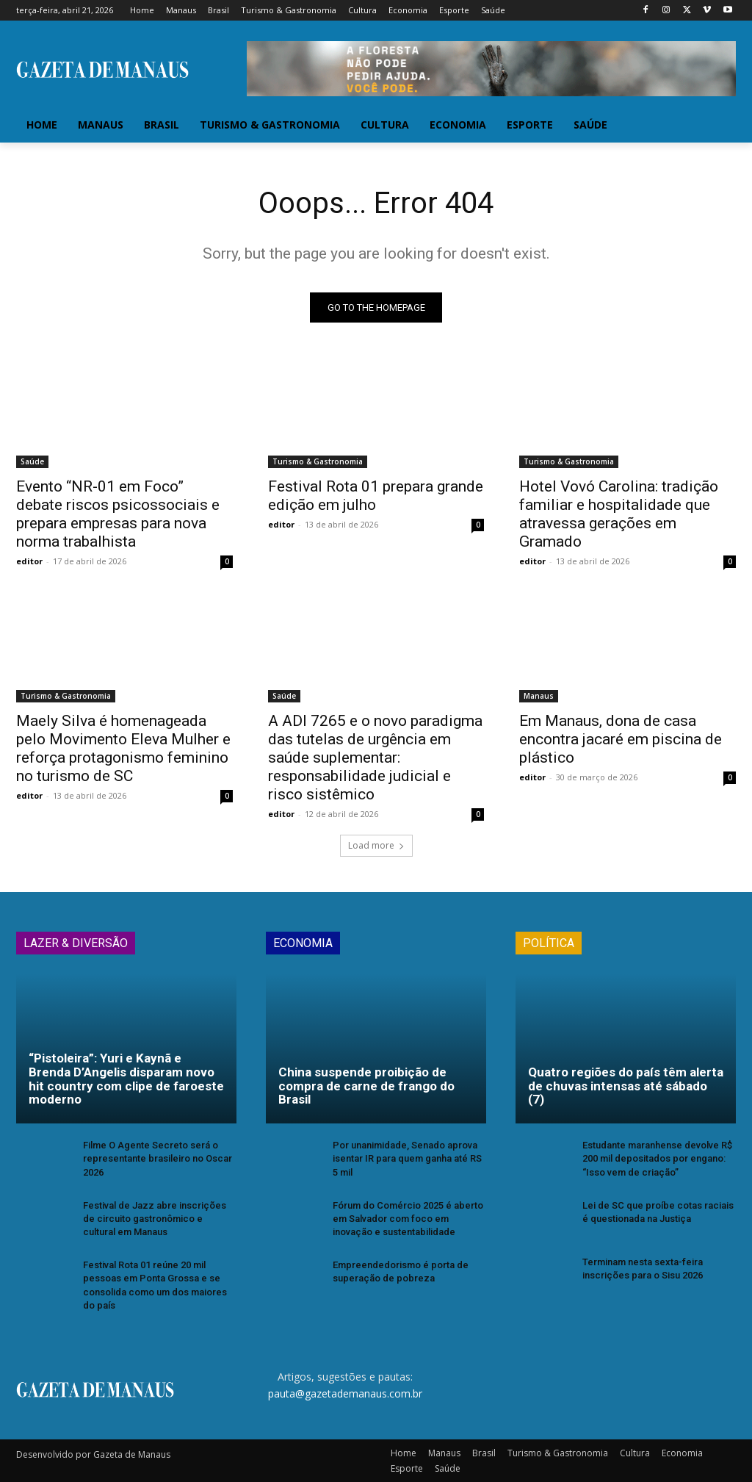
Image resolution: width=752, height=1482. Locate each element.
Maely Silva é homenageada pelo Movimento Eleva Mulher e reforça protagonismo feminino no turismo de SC (123, 747)
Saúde (32, 461)
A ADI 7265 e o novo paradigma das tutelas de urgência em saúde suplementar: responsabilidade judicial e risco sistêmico (375, 756)
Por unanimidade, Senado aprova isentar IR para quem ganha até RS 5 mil (407, 1158)
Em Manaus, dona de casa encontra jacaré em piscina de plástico (620, 738)
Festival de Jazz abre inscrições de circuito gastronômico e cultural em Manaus (154, 1218)
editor (29, 560)
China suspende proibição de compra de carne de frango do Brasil (366, 1086)
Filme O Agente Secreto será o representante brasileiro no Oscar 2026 (157, 1158)
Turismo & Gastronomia (317, 461)
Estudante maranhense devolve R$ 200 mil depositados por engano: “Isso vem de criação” (657, 1158)
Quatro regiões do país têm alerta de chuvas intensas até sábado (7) (625, 1086)
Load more (376, 845)
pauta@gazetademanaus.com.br (345, 1393)
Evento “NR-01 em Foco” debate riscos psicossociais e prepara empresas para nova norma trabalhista (118, 513)
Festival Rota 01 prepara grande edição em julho (375, 495)
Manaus (539, 695)
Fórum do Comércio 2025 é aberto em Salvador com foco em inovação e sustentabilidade (408, 1218)
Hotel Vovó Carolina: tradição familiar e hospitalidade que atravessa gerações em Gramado (618, 513)
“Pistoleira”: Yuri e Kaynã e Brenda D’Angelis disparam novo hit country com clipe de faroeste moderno (126, 1079)
